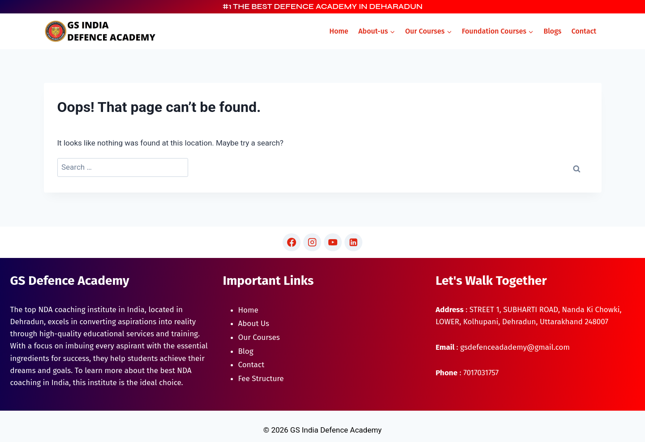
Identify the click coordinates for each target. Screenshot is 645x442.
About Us (253, 323)
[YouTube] (333, 242)
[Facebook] (292, 242)
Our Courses (259, 337)
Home (338, 31)
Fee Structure (261, 378)
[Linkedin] (353, 242)
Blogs (552, 31)
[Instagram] (312, 242)
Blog (246, 351)
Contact (584, 31)
